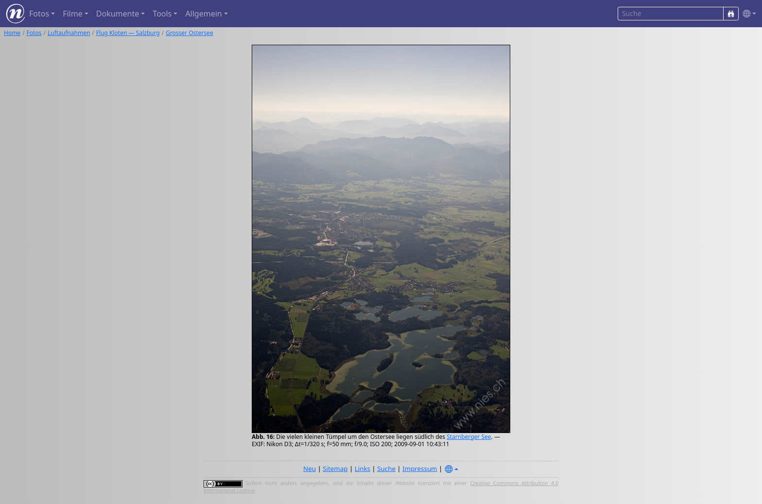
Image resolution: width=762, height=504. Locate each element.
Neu (309, 468)
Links (362, 468)
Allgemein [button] (203, 13)
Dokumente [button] (117, 13)
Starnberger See (469, 437)
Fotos (34, 33)
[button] (747, 14)
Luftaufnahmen (69, 33)
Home (12, 33)
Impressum (419, 468)
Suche (386, 468)
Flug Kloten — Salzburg (128, 33)
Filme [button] (73, 13)
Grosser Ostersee (189, 33)
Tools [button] (162, 13)
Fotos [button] (39, 13)
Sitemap (335, 468)
